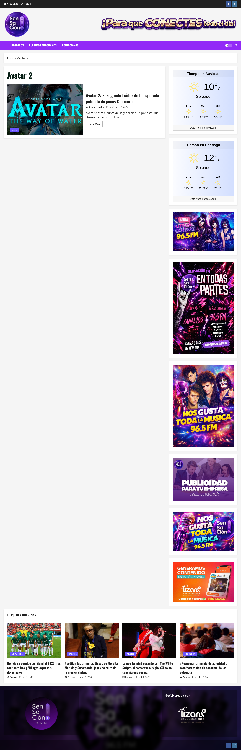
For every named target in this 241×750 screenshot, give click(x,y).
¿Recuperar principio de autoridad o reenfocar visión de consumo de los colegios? (203, 668)
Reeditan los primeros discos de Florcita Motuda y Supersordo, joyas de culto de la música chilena (91, 668)
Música (73, 653)
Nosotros (17, 45)
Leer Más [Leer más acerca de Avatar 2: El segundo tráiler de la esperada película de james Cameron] (96, 124)
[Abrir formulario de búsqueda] (236, 45)
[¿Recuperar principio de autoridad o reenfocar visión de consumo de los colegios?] (207, 640)
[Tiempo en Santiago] (203, 177)
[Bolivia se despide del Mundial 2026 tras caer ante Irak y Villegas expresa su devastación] (34, 640)
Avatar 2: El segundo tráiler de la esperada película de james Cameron (45, 109)
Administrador (96, 107)
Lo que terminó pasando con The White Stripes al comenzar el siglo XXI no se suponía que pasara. (147, 668)
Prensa (13, 677)
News (14, 129)
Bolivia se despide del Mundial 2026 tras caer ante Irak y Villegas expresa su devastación (34, 668)
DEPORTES (17, 653)
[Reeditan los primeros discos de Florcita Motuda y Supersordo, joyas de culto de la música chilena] (92, 640)
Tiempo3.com (208, 127)
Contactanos (70, 45)
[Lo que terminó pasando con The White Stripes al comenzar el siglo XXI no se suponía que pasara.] (149, 640)
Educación (189, 653)
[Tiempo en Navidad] (203, 106)
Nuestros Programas (43, 45)
